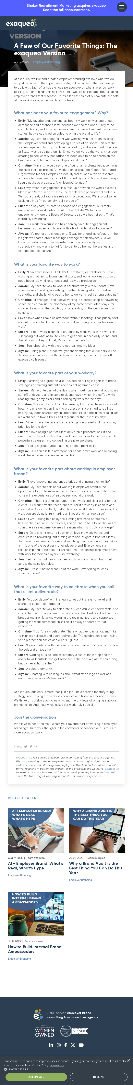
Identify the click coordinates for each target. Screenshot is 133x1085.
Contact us (112, 769)
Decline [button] (98, 1077)
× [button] (128, 1060)
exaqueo (21, 758)
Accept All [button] (36, 1077)
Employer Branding (46, 63)
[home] (21, 24)
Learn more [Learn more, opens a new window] (57, 1065)
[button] (122, 7)
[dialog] (66, 1070)
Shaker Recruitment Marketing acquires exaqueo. (66, 8)
